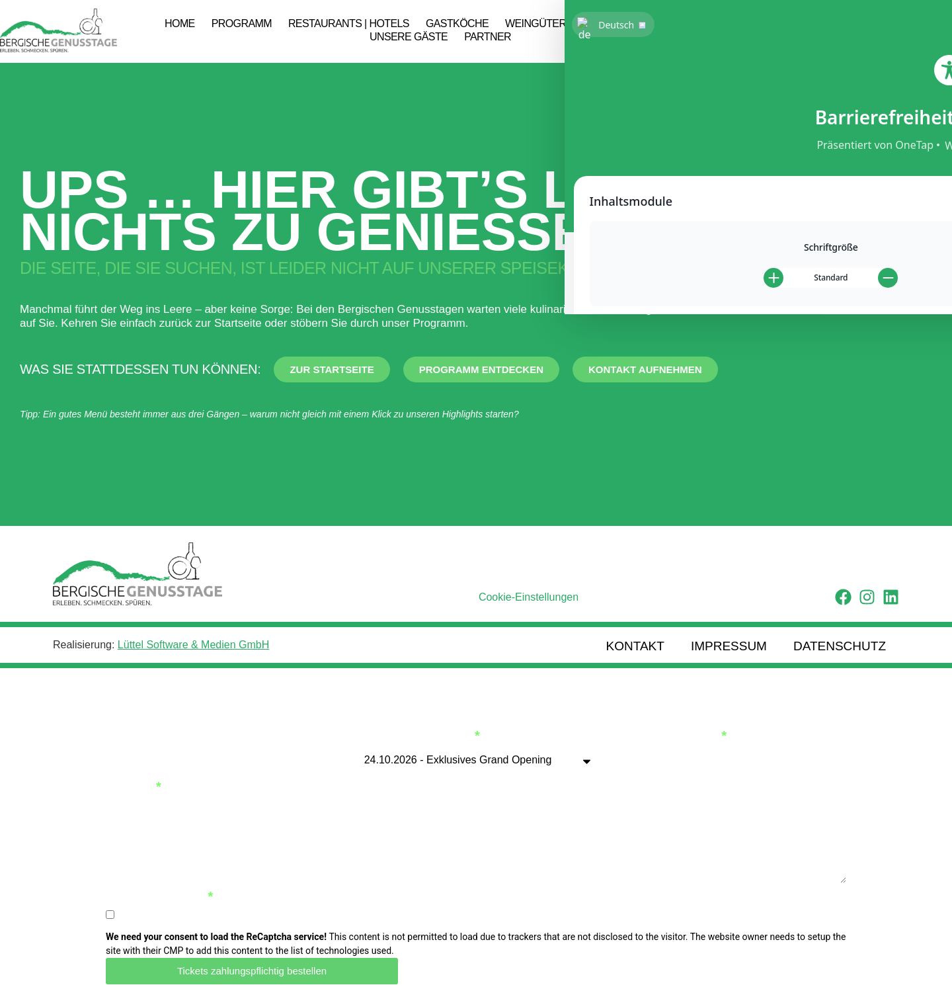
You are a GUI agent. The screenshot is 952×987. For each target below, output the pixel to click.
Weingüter (535, 23)
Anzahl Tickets (661, 725)
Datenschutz (839, 641)
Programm (242, 23)
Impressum (729, 641)
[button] (929, 30)
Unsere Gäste (409, 36)
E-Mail (129, 776)
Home (180, 23)
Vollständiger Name (182, 725)
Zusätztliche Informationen (210, 827)
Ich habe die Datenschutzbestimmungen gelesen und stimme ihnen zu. (283, 904)
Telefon (509, 776)
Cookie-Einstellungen (528, 597)
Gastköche (457, 23)
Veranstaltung (413, 725)
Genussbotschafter (640, 23)
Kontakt (635, 641)
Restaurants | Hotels (348, 23)
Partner (487, 36)
